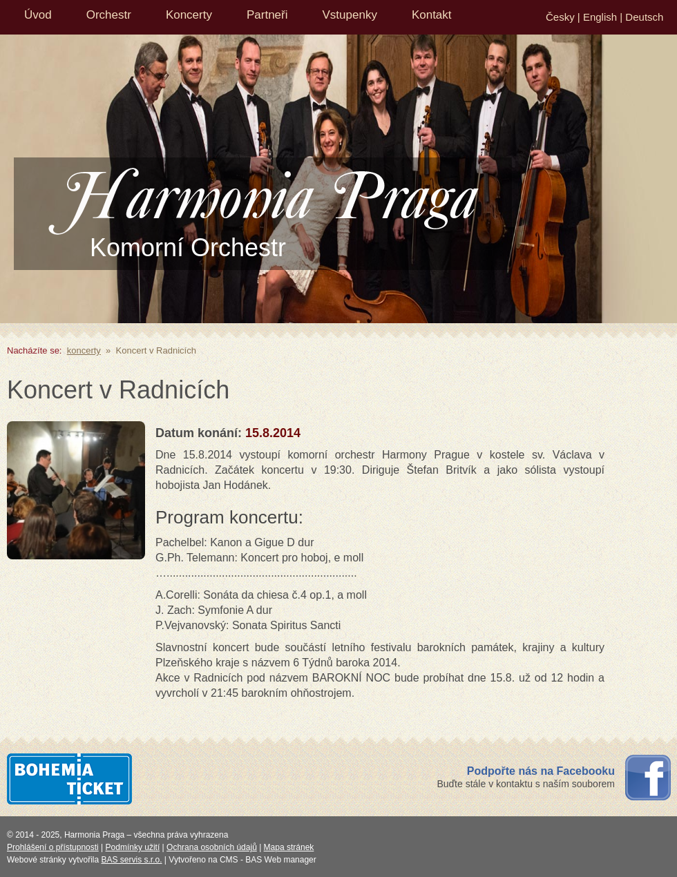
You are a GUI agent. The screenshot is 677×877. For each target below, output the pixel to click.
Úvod (38, 14)
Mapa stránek (289, 847)
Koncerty (189, 14)
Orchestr (108, 14)
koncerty (84, 350)
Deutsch (644, 17)
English (600, 17)
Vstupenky (350, 14)
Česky (560, 17)
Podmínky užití (133, 847)
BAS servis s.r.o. (132, 860)
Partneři (267, 14)
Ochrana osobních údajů (211, 847)
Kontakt (432, 14)
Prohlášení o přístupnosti (53, 847)
